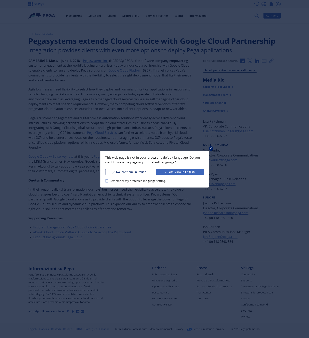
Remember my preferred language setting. (138, 181)
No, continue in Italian (129, 172)
